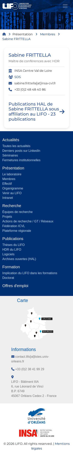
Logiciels (8, 254)
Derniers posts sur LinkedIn (21, 150)
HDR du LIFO (11, 249)
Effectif (7, 183)
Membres (47, 34)
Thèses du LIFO (13, 245)
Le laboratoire (11, 174)
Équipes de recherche (17, 212)
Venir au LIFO (12, 193)
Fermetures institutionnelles (21, 160)
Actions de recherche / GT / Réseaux (27, 221)
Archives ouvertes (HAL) (19, 259)
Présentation (22, 34)
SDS (17, 77)
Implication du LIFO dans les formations (29, 273)
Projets (7, 216)
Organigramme (12, 188)
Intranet (7, 197)
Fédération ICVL (13, 226)
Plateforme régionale (16, 230)
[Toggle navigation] (65, 6)
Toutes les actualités (16, 146)
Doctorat (8, 277)
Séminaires (10, 155)
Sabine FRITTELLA (16, 39)
